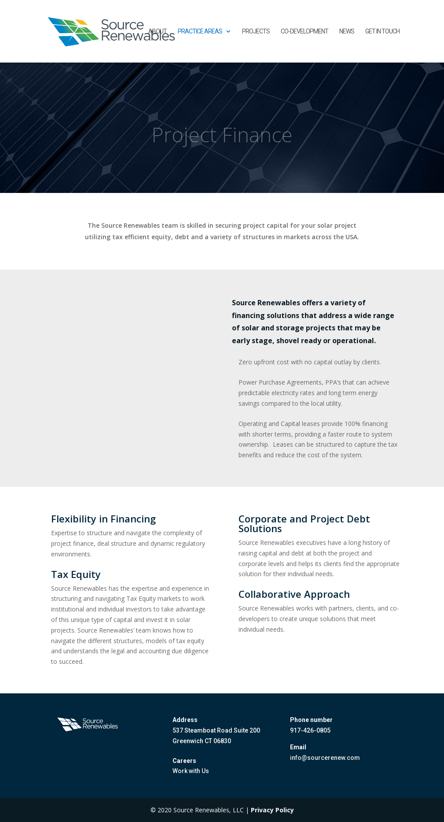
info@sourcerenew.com (325, 757)
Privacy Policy (272, 810)
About (157, 31)
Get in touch (382, 31)
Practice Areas (200, 31)
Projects (256, 31)
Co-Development (304, 31)
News (346, 31)
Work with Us (190, 770)
